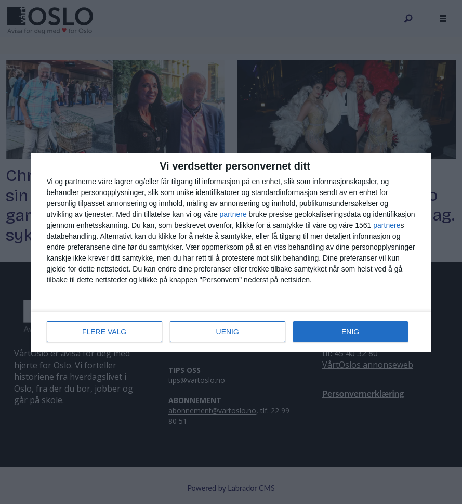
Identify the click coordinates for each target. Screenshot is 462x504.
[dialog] (231, 252)
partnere (233, 214)
